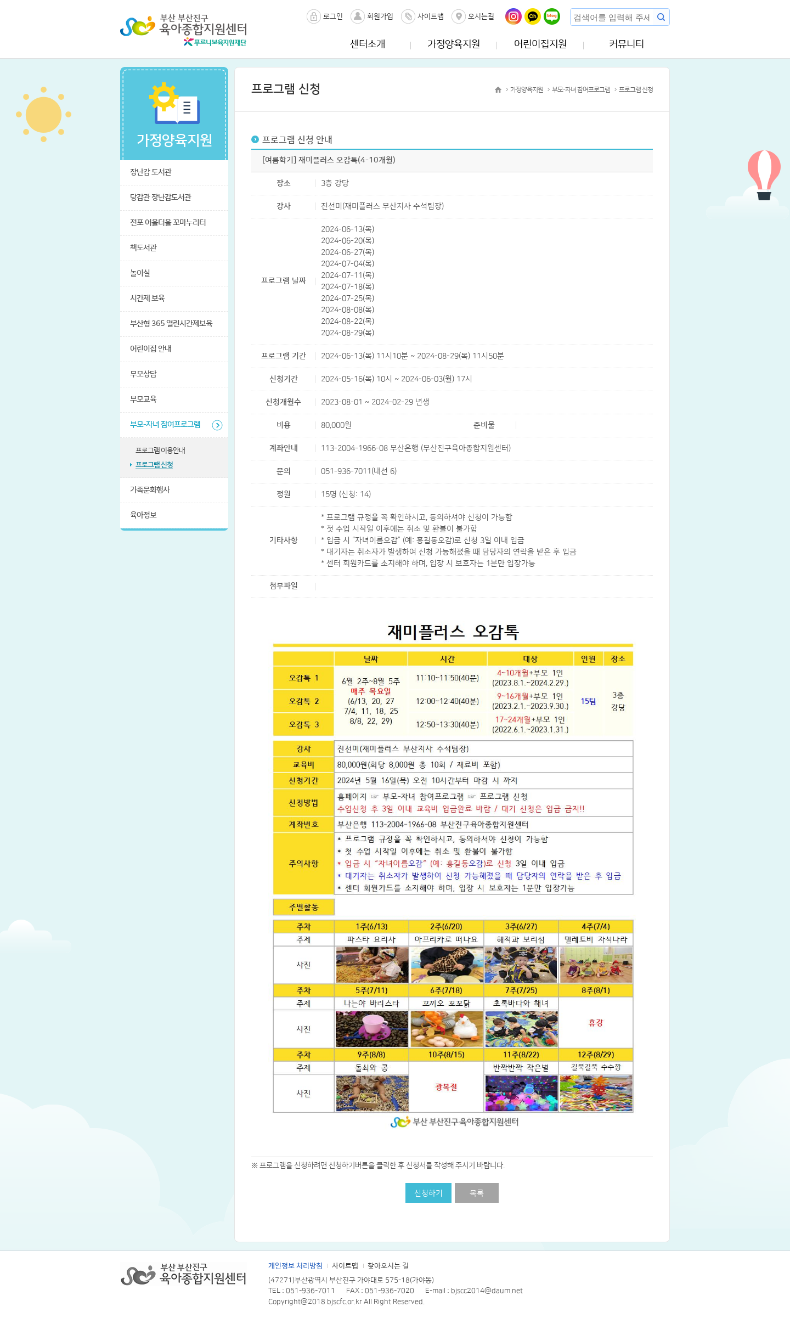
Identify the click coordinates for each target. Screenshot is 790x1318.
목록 (477, 1193)
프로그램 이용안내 (160, 450)
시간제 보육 (147, 298)
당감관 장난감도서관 (160, 197)
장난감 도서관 (150, 172)
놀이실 (140, 273)
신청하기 (428, 1193)
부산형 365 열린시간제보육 (171, 323)
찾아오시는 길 (388, 1266)
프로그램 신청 (154, 465)
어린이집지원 (540, 44)
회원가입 (380, 16)
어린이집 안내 (150, 349)
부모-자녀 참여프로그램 (165, 424)
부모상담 (143, 374)
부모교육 (143, 399)
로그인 (333, 16)
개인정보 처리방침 (295, 1266)
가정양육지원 (453, 44)
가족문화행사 (150, 490)
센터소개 (367, 44)
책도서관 (143, 248)
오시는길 (481, 16)
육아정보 (143, 515)
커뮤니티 (626, 44)
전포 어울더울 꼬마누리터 (168, 222)
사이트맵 (430, 16)
